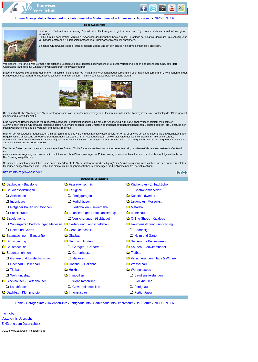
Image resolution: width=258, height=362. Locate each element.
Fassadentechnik (81, 184)
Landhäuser (18, 286)
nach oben (9, 313)
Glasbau (75, 235)
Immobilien (76, 275)
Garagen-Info (35, 18)
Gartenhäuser (82, 252)
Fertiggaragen (82, 195)
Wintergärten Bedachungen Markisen (36, 224)
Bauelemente (16, 218)
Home (19, 18)
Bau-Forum (143, 18)
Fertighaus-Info (80, 18)
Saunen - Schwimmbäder (148, 247)
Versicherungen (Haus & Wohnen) (155, 258)
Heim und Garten (22, 230)
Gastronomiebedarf (147, 190)
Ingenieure (17, 201)
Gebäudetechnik (80, 230)
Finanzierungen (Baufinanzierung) (92, 213)
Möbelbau (138, 213)
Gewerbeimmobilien (86, 286)
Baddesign (141, 230)
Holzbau (74, 269)
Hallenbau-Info (57, 18)
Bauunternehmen (19, 252)
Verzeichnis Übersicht (17, 318)
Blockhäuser (143, 281)
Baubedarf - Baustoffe (22, 184)
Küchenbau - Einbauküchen (150, 184)
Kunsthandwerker (143, 195)
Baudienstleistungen (21, 190)
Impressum (125, 18)
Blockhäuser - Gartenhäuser (26, 281)
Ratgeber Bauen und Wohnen (31, 207)
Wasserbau (139, 264)
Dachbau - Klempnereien (24, 292)
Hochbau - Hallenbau (25, 264)
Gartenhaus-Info (104, 18)
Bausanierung (16, 241)
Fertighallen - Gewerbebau (90, 207)
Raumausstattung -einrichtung (152, 224)
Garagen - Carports (85, 247)
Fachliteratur (19, 213)
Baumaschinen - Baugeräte (26, 235)
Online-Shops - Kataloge (148, 218)
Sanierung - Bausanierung (149, 241)
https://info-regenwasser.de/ (22, 172)
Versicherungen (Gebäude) (91, 218)
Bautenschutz (16, 247)
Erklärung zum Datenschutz (21, 323)
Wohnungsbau (20, 275)
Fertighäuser (81, 201)
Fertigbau (75, 190)
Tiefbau (15, 269)
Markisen (78, 258)
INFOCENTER (164, 18)
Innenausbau (78, 292)
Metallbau (137, 207)
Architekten (18, 195)
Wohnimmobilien (84, 281)
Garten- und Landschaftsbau (30, 258)
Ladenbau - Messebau (146, 201)
